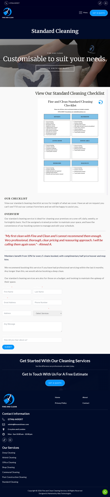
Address (5, 309)
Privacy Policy (61, 403)
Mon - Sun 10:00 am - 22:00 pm (20, 434)
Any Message (7, 320)
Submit (8, 347)
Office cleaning (9, 462)
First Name (6, 287)
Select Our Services (40, 309)
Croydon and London (16, 429)
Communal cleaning (10, 472)
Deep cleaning (8, 452)
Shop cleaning (8, 467)
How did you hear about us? (12, 335)
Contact (85, 403)
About (85, 397)
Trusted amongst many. (55, 68)
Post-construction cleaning (14, 477)
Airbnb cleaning (9, 457)
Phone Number (39, 298)
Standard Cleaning (10, 482)
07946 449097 (14, 3)
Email (4, 298)
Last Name (37, 287)
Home (57, 397)
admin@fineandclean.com (18, 424)
